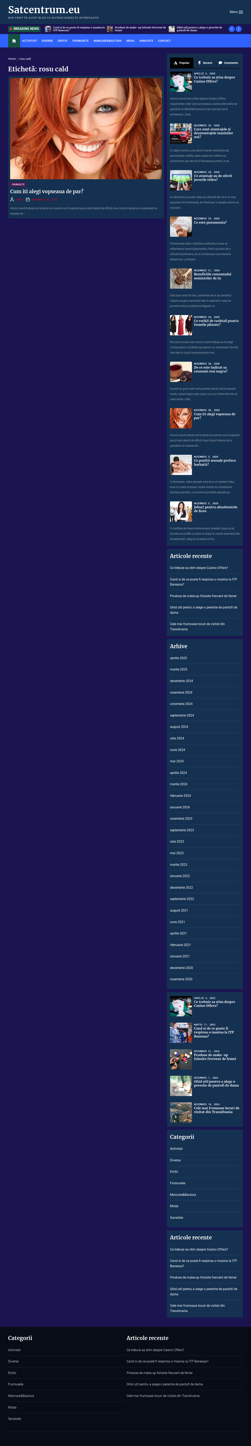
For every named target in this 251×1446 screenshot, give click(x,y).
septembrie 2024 (182, 715)
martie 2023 (178, 865)
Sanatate (146, 40)
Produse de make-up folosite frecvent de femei (200, 29)
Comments (228, 63)
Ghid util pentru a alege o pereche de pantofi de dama (203, 610)
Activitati (29, 40)
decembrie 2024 (181, 681)
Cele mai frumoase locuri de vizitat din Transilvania (197, 626)
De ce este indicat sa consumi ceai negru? (210, 369)
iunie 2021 (177, 922)
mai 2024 (177, 761)
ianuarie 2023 (180, 876)
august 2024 (179, 727)
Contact (164, 40)
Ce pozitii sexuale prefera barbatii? (215, 462)
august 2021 (179, 910)
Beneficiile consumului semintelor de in (212, 276)
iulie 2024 (177, 738)
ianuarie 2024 (180, 807)
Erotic (63, 40)
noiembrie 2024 (181, 692)
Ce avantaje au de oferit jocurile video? (213, 178)
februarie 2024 (180, 796)
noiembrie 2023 (181, 819)
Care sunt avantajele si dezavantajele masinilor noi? (213, 133)
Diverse (47, 40)
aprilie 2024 (178, 773)
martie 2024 (178, 784)
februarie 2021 (180, 945)
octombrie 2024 (181, 704)
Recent (204, 63)
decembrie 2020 (181, 968)
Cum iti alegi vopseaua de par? (46, 191)
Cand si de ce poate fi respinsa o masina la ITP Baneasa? (139, 29)
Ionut (19, 199)
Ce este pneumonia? (210, 222)
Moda (130, 40)
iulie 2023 (177, 841)
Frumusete (80, 40)
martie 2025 (178, 669)
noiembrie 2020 (181, 979)
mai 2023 (177, 853)
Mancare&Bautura (108, 40)
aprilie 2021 (178, 933)
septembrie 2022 (182, 899)
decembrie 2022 (181, 887)
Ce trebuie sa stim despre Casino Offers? (76, 28)
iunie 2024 (177, 750)
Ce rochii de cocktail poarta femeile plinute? (216, 323)
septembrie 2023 (182, 830)
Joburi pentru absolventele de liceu (215, 509)
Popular (182, 63)
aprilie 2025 (178, 658)
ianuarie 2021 (180, 956)
